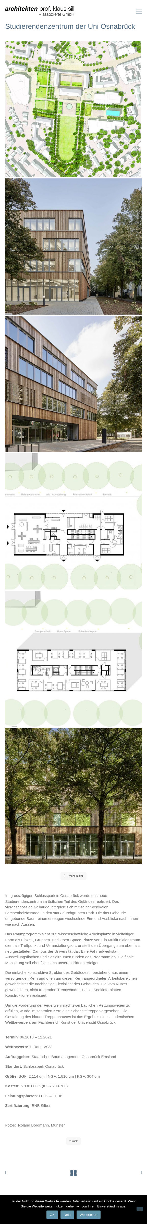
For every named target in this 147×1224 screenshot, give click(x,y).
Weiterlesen (88, 1215)
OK (52, 1215)
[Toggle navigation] (139, 11)
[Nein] (140, 1209)
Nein (67, 1215)
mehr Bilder (73, 875)
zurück (73, 1141)
